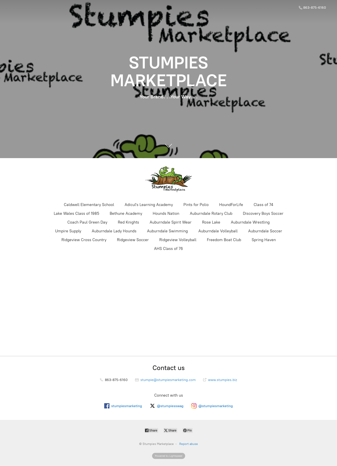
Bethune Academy (126, 213)
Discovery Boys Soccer (263, 213)
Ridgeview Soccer (133, 239)
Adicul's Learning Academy (149, 204)
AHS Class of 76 (168, 248)
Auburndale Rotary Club (211, 213)
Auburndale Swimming (167, 231)
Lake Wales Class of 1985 (76, 213)
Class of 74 (263, 204)
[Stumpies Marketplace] (168, 179)
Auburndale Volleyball (218, 231)
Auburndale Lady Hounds (114, 231)
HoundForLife (231, 204)
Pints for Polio (196, 204)
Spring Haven (264, 239)
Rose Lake (211, 222)
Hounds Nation (166, 213)
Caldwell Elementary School (89, 204)
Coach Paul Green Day (87, 222)
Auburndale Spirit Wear (171, 222)
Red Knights (128, 222)
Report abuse (188, 444)
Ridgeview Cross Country (83, 239)
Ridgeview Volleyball (177, 239)
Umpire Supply (68, 231)
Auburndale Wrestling (250, 222)
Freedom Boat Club (224, 239)
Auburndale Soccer (265, 231)
